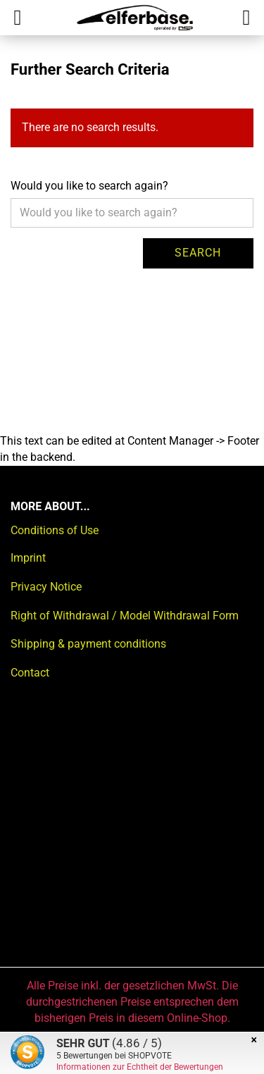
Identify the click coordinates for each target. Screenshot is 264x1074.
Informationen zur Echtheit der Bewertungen (139, 1067)
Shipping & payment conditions (88, 643)
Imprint (28, 557)
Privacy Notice (46, 586)
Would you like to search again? (89, 185)
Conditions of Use (55, 530)
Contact (30, 672)
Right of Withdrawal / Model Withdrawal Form (125, 615)
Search (198, 252)
